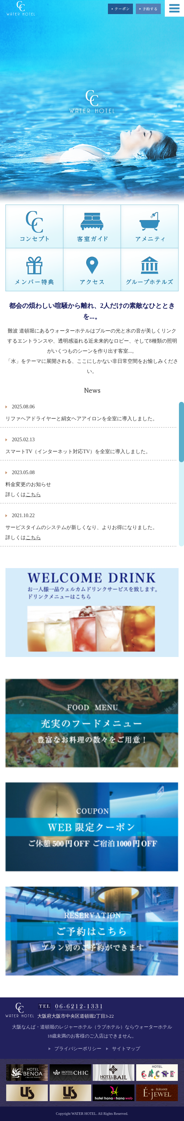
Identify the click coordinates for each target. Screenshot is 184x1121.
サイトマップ (126, 1048)
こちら (33, 494)
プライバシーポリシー (77, 1048)
